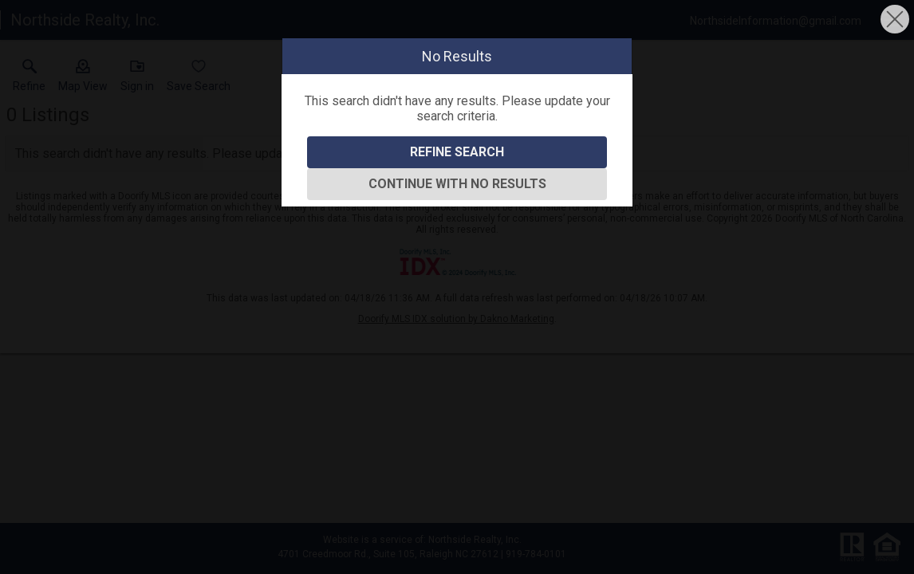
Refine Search (457, 151)
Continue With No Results (457, 183)
